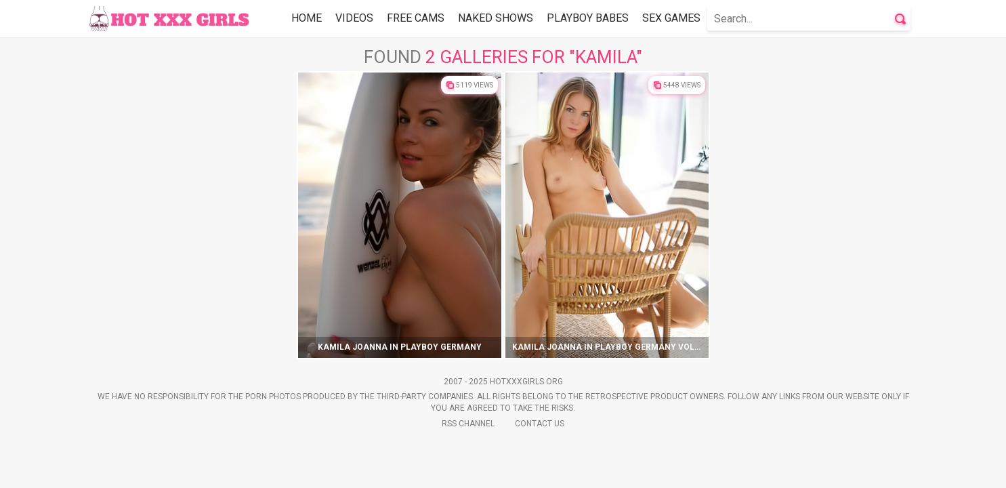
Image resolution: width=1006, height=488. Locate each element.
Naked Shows (495, 18)
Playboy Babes (588, 18)
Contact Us (539, 423)
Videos (354, 18)
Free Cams (415, 18)
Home (306, 18)
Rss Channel (468, 423)
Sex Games (671, 18)
